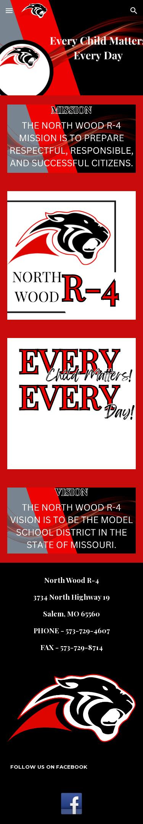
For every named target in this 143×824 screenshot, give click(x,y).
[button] (9, 10)
